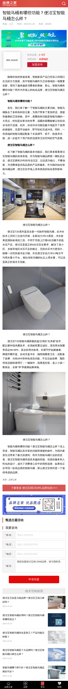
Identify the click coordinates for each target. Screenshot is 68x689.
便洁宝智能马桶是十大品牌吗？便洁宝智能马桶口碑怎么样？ (23, 652)
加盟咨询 (37, 64)
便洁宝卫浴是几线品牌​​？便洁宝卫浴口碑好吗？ (23, 600)
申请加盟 (34, 579)
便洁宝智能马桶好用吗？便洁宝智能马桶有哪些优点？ (23, 617)
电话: (9, 544)
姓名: (9, 535)
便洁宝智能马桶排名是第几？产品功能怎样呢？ (23, 634)
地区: (9, 554)
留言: (9, 566)
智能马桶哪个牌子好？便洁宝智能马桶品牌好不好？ (23, 669)
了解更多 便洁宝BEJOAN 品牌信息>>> (34, 487)
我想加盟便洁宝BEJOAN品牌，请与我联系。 (39, 566)
